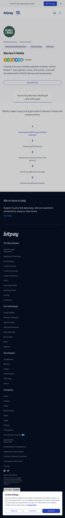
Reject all (14, 511)
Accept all (51, 511)
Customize (32, 511)
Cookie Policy (32, 505)
